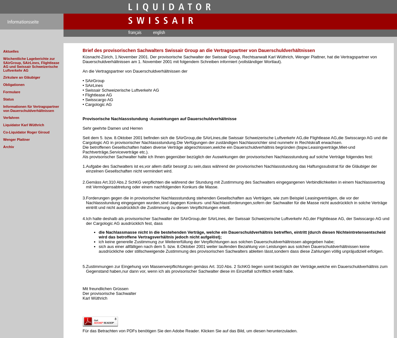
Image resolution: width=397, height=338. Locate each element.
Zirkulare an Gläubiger (21, 77)
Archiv (8, 147)
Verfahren (11, 118)
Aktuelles (11, 51)
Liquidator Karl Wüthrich (23, 125)
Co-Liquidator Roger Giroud (26, 132)
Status (8, 99)
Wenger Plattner (16, 139)
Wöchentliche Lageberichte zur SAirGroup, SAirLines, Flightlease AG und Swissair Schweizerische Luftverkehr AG (31, 64)
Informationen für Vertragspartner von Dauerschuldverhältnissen (31, 109)
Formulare (11, 92)
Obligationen (13, 85)
